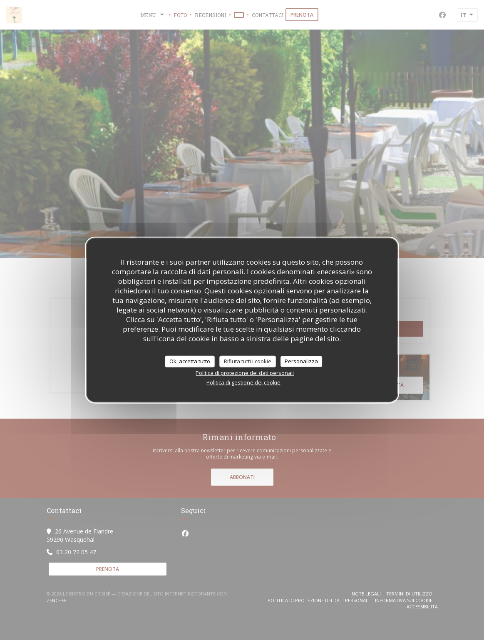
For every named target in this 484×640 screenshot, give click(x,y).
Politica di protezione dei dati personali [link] (245, 372)
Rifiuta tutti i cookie (247, 361)
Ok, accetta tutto (189, 361)
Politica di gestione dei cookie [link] (243, 382)
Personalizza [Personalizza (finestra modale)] (301, 361)
